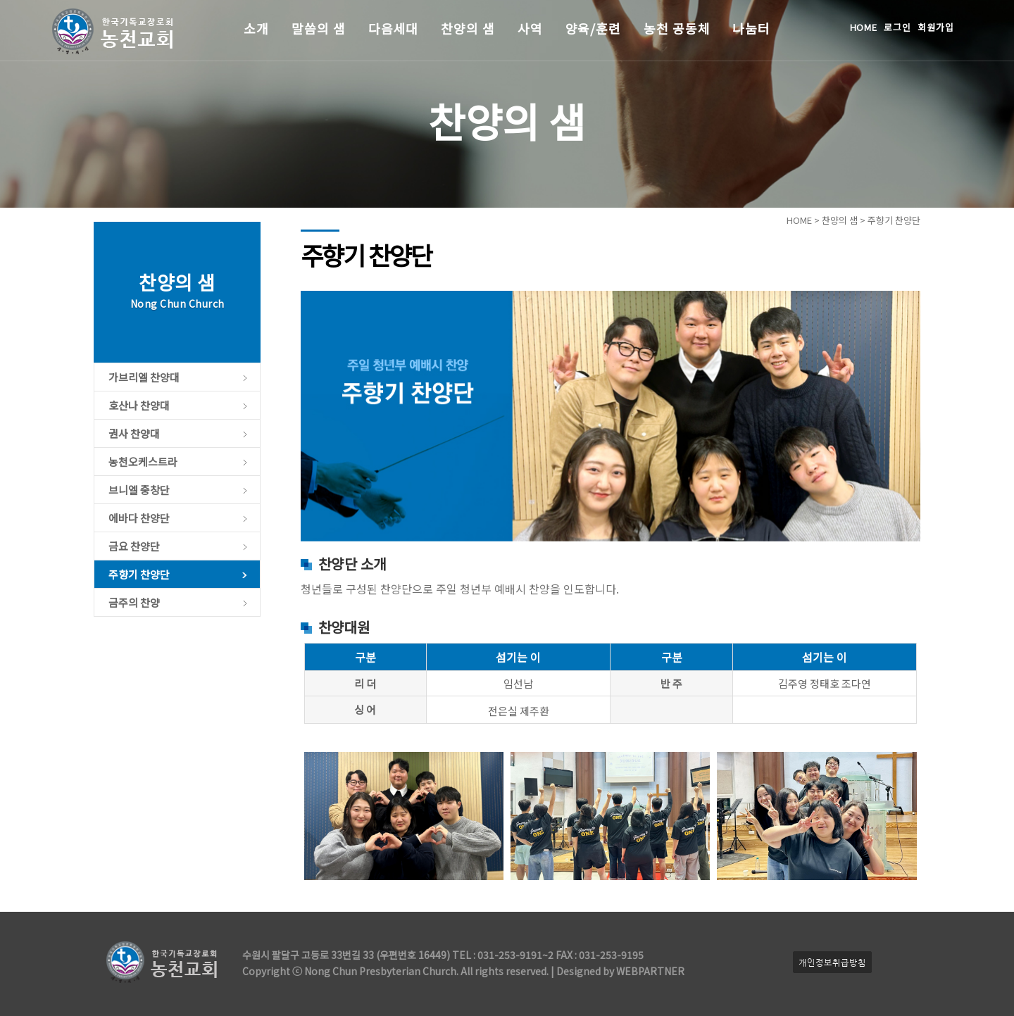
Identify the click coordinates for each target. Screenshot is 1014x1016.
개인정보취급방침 (832, 962)
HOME (864, 27)
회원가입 (936, 27)
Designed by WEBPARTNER (619, 971)
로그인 (897, 27)
